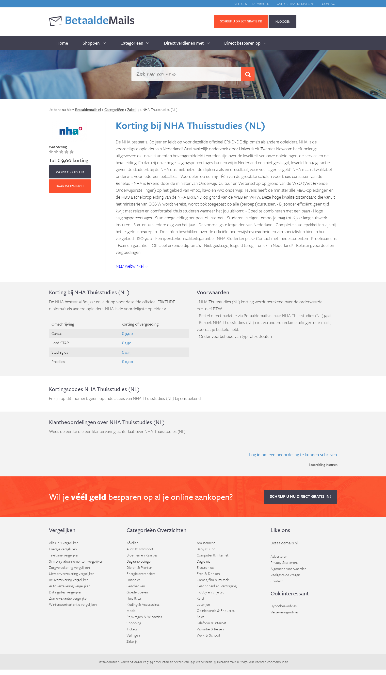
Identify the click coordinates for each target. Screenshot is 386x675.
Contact (329, 3)
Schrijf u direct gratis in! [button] (241, 21)
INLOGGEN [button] (282, 21)
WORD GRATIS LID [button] (70, 171)
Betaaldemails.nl (284, 543)
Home (62, 43)
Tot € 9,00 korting (68, 160)
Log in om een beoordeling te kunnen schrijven (293, 454)
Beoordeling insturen (323, 464)
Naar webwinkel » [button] (131, 266)
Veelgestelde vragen (251, 3)
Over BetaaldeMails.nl (296, 3)
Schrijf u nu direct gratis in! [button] (300, 496)
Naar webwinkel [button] (69, 186)
